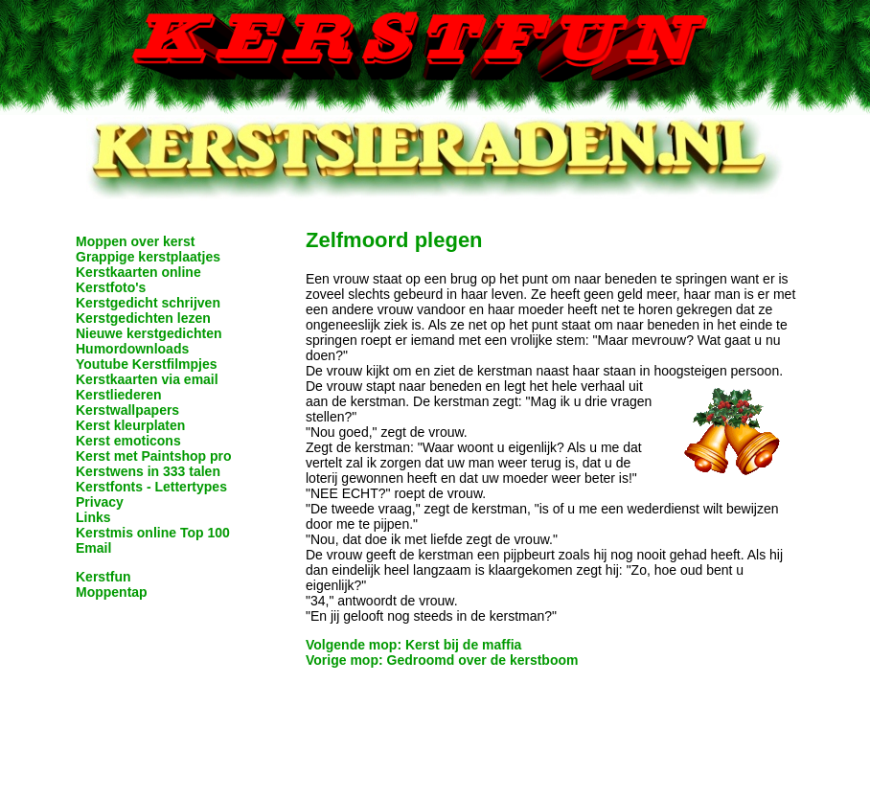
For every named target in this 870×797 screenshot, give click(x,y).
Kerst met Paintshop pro (154, 456)
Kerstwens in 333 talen (148, 471)
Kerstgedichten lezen (143, 318)
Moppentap (112, 592)
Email (93, 548)
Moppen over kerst (135, 241)
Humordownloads (132, 348)
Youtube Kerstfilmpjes (147, 364)
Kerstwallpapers (127, 410)
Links (93, 517)
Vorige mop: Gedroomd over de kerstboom (442, 660)
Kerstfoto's (111, 287)
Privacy (100, 502)
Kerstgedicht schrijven (148, 302)
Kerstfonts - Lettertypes (151, 486)
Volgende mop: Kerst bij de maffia (413, 644)
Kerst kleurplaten (130, 425)
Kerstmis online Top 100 (153, 532)
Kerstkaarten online (138, 272)
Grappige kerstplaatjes (148, 256)
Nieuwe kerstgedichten (149, 333)
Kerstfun (103, 576)
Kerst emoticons (128, 440)
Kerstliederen (118, 394)
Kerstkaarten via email (147, 379)
